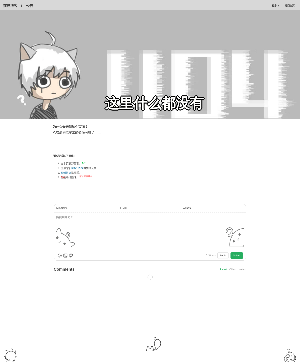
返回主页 (291, 5)
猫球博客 (10, 6)
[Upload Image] (65, 255)
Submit (237, 255)
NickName (61, 208)
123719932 (77, 168)
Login (223, 255)
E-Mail (123, 208)
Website (187, 208)
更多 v (275, 5)
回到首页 (66, 172)
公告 (29, 6)
